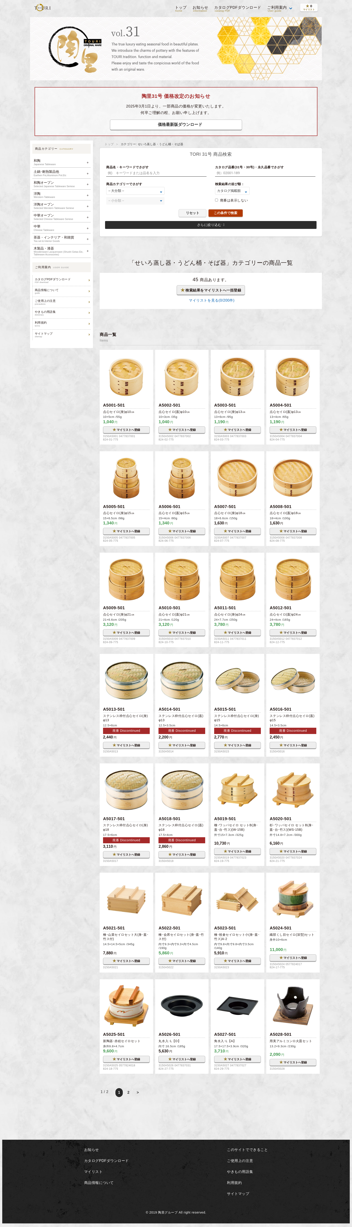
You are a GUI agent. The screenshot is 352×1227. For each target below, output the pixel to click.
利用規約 (62, 324)
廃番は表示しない (234, 200)
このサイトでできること (247, 1151)
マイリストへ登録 (126, 430)
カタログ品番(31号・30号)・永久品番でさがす (249, 167)
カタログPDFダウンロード (237, 9)
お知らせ (200, 9)
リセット (192, 213)
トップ (180, 9)
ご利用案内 (277, 9)
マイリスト (93, 1173)
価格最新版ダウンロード (180, 124)
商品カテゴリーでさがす (124, 184)
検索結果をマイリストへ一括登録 (211, 290)
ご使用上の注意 (62, 302)
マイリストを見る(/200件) (211, 300)
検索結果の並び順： (229, 184)
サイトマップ (62, 335)
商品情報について (62, 291)
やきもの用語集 (62, 313)
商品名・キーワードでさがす (127, 167)
